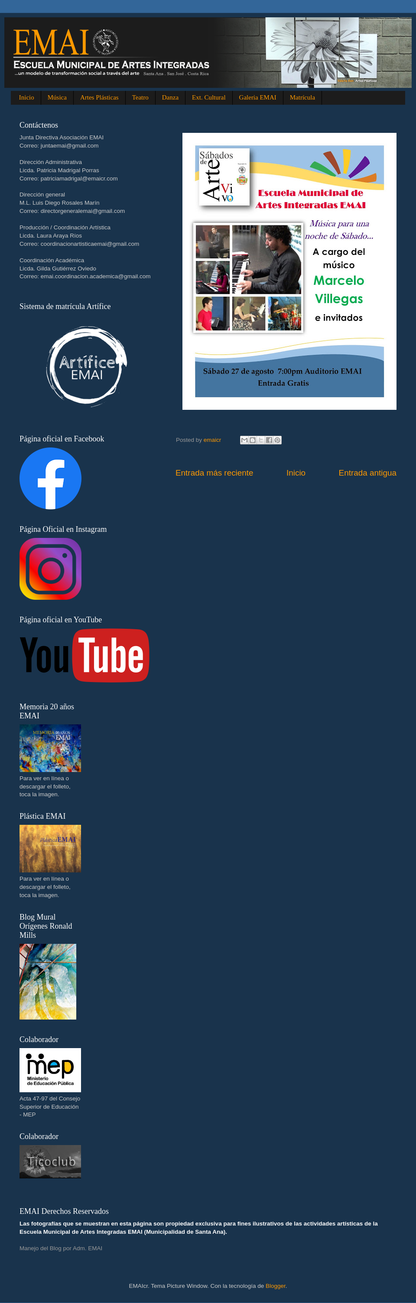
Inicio (26, 97)
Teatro (140, 97)
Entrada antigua (367, 472)
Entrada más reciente (215, 472)
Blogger (276, 1286)
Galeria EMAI (257, 97)
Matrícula (302, 97)
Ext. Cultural (209, 97)
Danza (170, 97)
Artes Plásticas (99, 97)
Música (57, 97)
